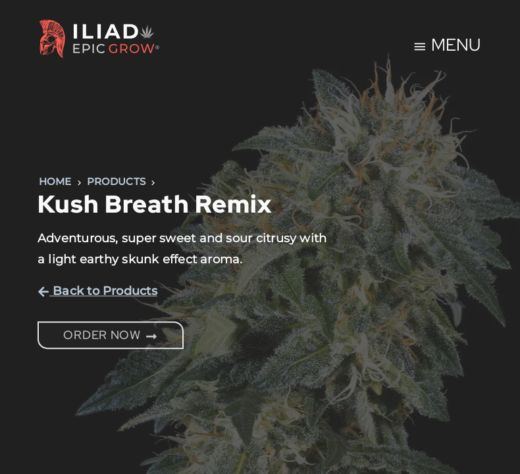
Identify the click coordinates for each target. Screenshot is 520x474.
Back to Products (97, 291)
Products (116, 181)
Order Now (110, 334)
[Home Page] (99, 41)
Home (55, 181)
